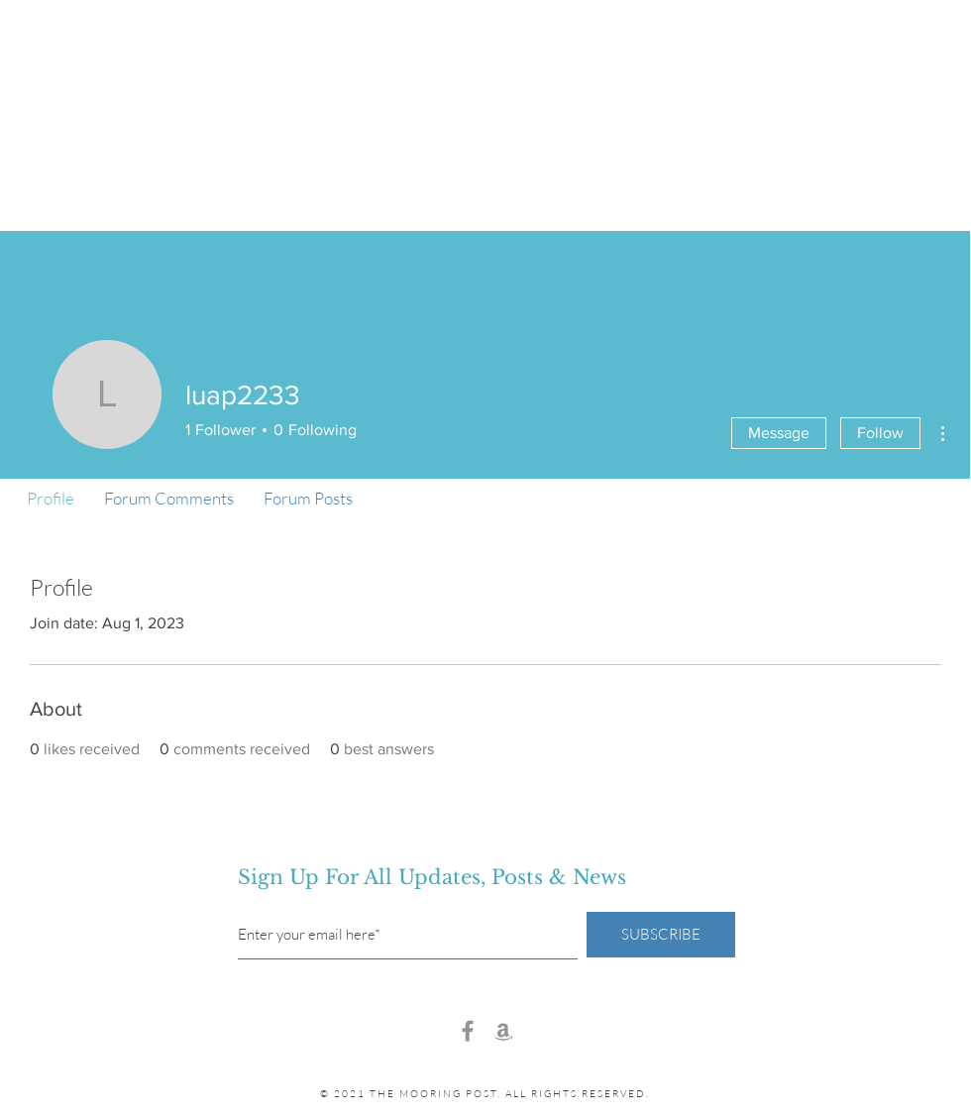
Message (778, 432)
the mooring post (485, 70)
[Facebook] (468, 1031)
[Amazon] (503, 1031)
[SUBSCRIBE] (661, 934)
